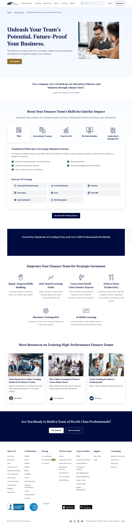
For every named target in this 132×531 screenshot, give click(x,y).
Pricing (64, 3)
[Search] (92, 3)
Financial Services (65, 463)
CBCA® (26, 467)
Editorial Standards (13, 470)
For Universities (64, 476)
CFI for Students (12, 474)
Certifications (26, 3)
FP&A (78, 456)
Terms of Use (101, 521)
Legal (95, 460)
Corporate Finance (65, 460)
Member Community (118, 456)
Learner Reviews (13, 481)
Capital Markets (81, 463)
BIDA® (26, 470)
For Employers (64, 473)
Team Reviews (64, 480)
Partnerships (11, 485)
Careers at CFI (12, 467)
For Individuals (47, 456)
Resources (47, 3)
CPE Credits (11, 478)
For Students (46, 460)
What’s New (115, 460)
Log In (109, 3)
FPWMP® (27, 474)
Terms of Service (114, 521)
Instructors (11, 460)
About (56, 3)
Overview (10, 456)
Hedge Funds (81, 480)
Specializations (29, 494)
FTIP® (26, 478)
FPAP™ (26, 460)
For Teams (45, 463)
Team (9, 463)
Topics (26, 491)
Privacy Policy (91, 521)
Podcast (114, 467)
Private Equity (81, 484)
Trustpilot (46, 503)
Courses (37, 3)
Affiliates (10, 488)
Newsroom (11, 492)
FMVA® (26, 456)
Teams (72, 3)
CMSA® (27, 463)
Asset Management (83, 476)
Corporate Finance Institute (13, 3)
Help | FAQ (97, 456)
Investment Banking (83, 460)
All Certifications (29, 481)
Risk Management (82, 473)
